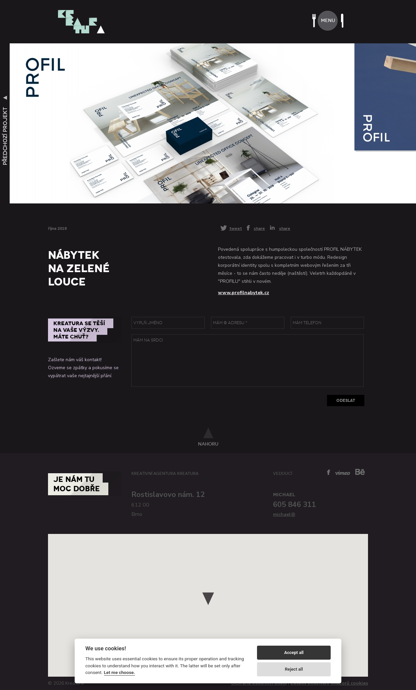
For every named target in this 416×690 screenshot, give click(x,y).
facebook (328, 472)
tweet (235, 228)
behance (360, 471)
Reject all (294, 669)
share (259, 228)
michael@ (284, 514)
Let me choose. (119, 672)
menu (328, 20)
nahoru (208, 444)
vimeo (342, 473)
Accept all (293, 652)
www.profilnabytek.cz (243, 292)
